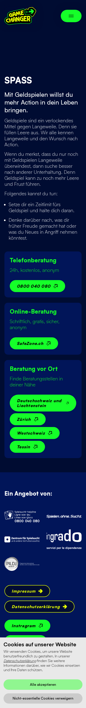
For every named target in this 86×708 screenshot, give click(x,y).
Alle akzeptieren (43, 684)
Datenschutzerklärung (20, 661)
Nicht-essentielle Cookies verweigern (43, 698)
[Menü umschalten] (71, 16)
